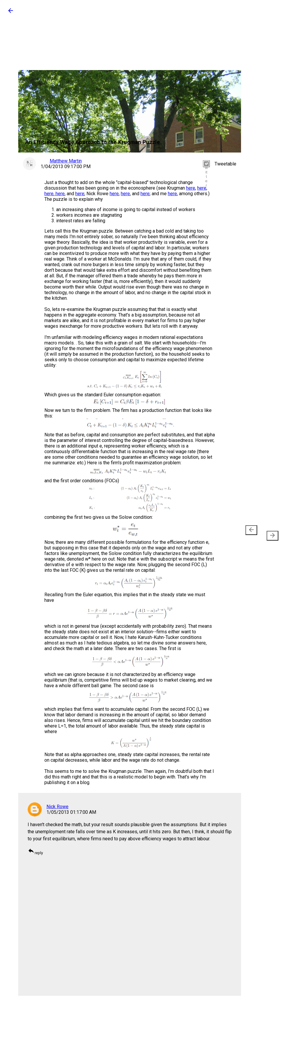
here (190, 188)
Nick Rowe (57, 806)
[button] (10, 12)
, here (59, 193)
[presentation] (251, 530)
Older (270, 533)
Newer (252, 533)
